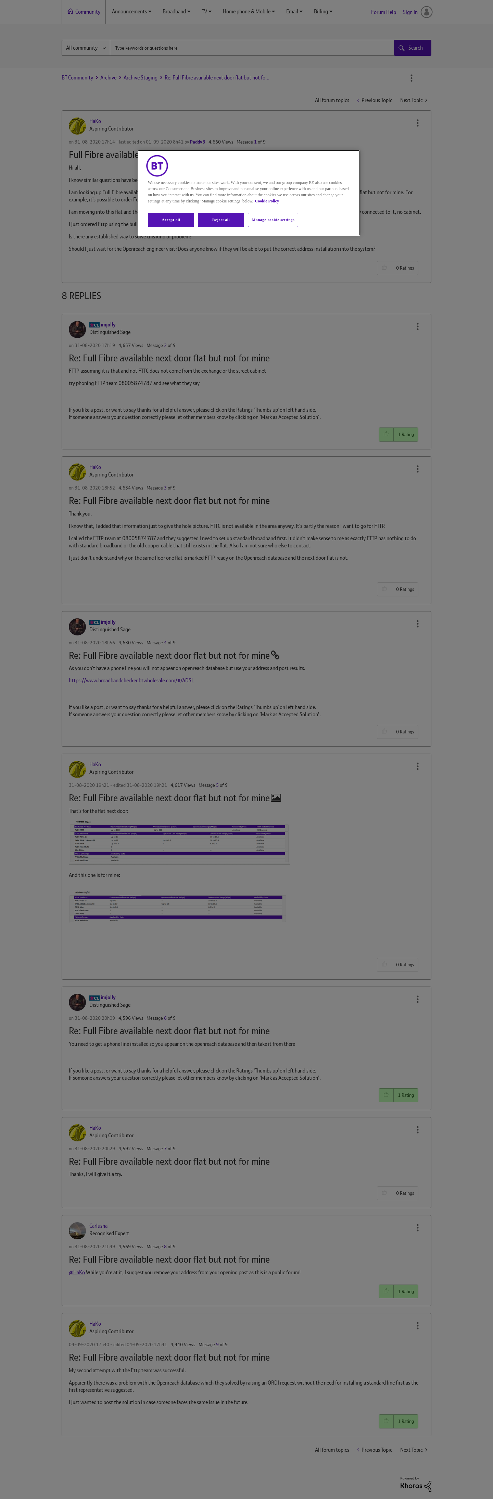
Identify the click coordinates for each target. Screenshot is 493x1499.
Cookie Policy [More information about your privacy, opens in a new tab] (267, 201)
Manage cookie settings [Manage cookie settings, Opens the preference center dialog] (273, 220)
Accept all (171, 220)
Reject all (221, 220)
